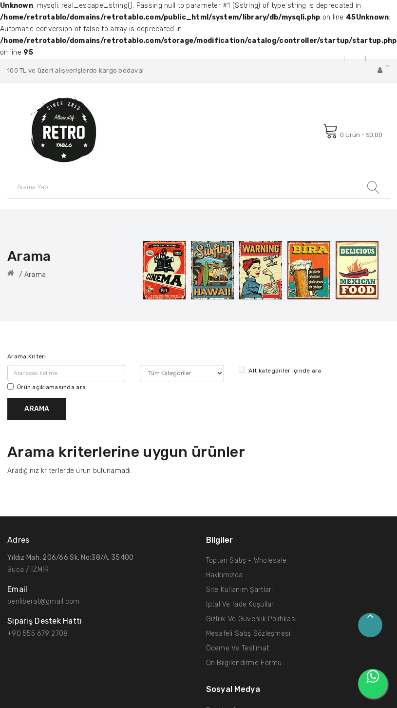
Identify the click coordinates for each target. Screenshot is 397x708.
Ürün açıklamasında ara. (47, 387)
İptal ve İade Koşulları (241, 604)
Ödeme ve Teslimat (237, 648)
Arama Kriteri (26, 356)
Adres (18, 540)
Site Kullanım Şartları (239, 590)
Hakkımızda (224, 575)
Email (17, 589)
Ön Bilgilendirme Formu (244, 663)
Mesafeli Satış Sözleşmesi (248, 633)
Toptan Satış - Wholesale (246, 560)
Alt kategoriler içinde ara (280, 370)
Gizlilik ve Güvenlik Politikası (251, 619)
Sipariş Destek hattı (44, 621)
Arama (35, 275)
